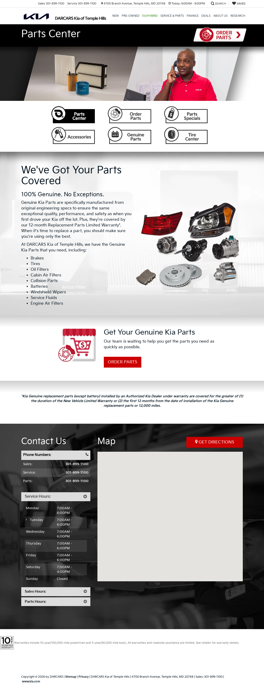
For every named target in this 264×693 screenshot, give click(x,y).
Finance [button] (193, 16)
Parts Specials (186, 114)
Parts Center (73, 114)
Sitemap (70, 677)
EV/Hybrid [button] (150, 16)
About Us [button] (220, 16)
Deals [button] (205, 16)
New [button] (115, 16)
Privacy (84, 677)
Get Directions (214, 442)
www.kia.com (31, 681)
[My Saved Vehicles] (238, 4)
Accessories (73, 135)
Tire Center (186, 135)
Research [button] (237, 16)
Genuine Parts (129, 135)
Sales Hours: (35, 591)
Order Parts (220, 35)
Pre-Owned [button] (130, 16)
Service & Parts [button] (172, 16)
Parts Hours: (35, 601)
